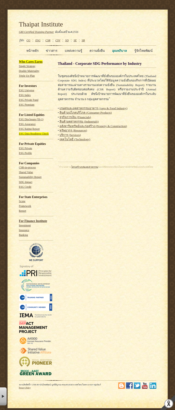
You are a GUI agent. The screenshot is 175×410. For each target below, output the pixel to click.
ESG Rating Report (29, 129)
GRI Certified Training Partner (36, 32)
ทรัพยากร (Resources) (73, 130)
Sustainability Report (30, 177)
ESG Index (25, 95)
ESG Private (25, 148)
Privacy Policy (25, 387)
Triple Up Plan (27, 75)
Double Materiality (29, 71)
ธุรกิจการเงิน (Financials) (75, 117)
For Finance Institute (33, 221)
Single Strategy (27, 66)
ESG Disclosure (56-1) (31, 119)
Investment (25, 225)
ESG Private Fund (28, 100)
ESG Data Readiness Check (34, 133)
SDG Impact (25, 182)
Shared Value (26, 172)
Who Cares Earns (31, 61)
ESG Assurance (27, 124)
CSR (47, 40)
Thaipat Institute (41, 24)
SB (83, 40)
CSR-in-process (27, 167)
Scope (22, 201)
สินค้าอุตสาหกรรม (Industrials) (79, 121)
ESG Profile (25, 153)
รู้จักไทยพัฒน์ (143, 50)
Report (22, 210)
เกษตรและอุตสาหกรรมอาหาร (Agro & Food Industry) (93, 108)
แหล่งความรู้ (73, 50)
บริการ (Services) (70, 135)
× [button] (3, 396)
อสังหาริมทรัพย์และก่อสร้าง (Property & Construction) (93, 126)
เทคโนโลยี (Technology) (74, 139)
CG (28, 40)
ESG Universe (26, 90)
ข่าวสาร (51, 50)
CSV (57, 40)
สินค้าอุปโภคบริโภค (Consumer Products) (85, 112)
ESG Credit (25, 186)
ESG (37, 40)
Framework (25, 206)
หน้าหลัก (32, 50)
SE (75, 40)
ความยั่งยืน (97, 50)
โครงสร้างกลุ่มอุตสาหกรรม (84, 167)
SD (67, 40)
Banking (23, 235)
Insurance (24, 230)
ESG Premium (27, 104)
